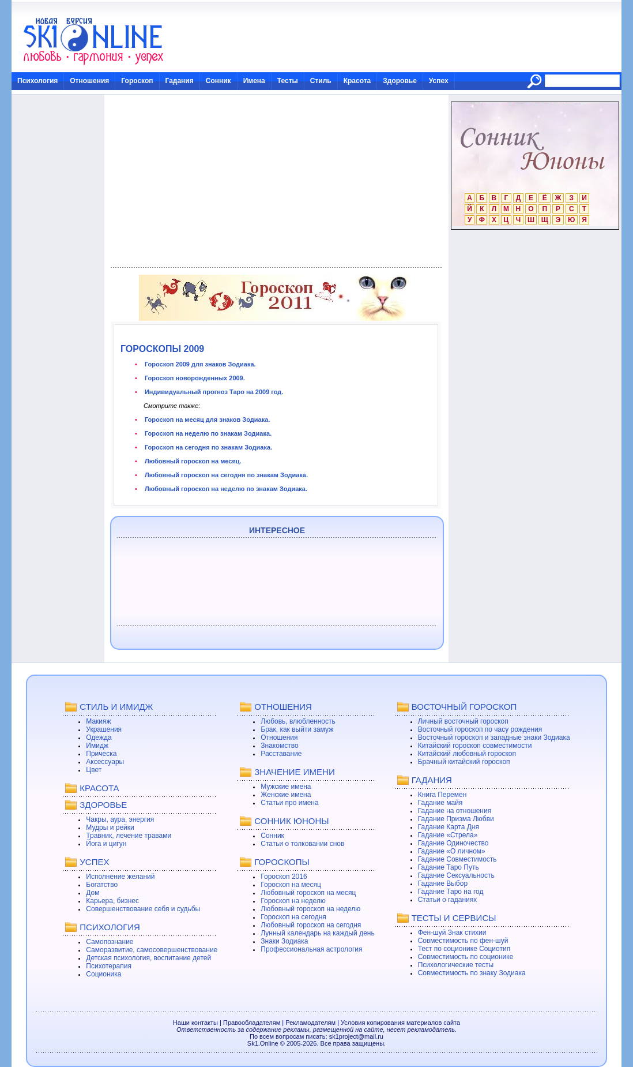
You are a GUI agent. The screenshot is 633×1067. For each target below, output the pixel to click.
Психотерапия (108, 966)
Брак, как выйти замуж (297, 729)
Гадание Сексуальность (456, 875)
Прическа (101, 754)
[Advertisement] (276, 181)
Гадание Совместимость (457, 859)
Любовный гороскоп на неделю (310, 909)
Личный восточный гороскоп (463, 721)
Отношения (89, 81)
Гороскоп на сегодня (293, 917)
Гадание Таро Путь (448, 867)
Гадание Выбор (443, 883)
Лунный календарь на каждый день (317, 933)
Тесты (287, 81)
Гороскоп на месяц (291, 885)
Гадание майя (440, 803)
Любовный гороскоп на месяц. (192, 461)
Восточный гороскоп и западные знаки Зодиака (494, 737)
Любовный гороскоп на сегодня (311, 925)
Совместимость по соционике (466, 957)
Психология (37, 81)
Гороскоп (137, 81)
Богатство (102, 885)
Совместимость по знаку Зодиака (472, 973)
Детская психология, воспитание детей (148, 958)
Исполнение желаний (120, 877)
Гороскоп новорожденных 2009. (194, 378)
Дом (92, 893)
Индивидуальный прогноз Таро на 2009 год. (213, 391)
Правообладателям (251, 1022)
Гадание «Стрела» (448, 835)
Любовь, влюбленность (298, 721)
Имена (254, 81)
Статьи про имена (289, 803)
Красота (357, 81)
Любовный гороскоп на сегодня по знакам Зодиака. (225, 474)
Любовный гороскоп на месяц (308, 893)
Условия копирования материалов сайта (400, 1022)
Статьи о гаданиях (447, 900)
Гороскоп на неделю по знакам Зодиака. (207, 433)
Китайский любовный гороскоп (467, 754)
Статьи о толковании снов (302, 844)
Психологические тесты (456, 965)
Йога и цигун (106, 844)
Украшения (104, 729)
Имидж (97, 746)
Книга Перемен (442, 795)
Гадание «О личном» (451, 851)
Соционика (103, 974)
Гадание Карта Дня (448, 827)
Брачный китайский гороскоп (464, 762)
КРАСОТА (99, 788)
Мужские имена (286, 787)
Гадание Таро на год (451, 892)
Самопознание (109, 942)
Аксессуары (105, 762)
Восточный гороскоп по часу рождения (480, 729)
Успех (439, 81)
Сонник (218, 81)
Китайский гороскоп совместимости (475, 746)
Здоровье (400, 81)
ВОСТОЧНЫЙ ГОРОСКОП (464, 707)
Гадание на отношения (454, 811)
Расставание (281, 754)
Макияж (98, 721)
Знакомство (279, 746)
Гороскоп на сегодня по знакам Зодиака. (207, 447)
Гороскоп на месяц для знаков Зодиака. (206, 419)
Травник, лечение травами (128, 836)
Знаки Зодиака (284, 941)
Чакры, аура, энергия (120, 819)
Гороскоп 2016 (284, 877)
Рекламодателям (310, 1022)
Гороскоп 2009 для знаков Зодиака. (199, 364)
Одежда (98, 737)
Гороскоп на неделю (293, 901)
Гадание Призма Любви (456, 819)
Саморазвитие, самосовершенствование (151, 950)
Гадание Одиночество (453, 843)
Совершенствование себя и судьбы (143, 909)
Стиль (320, 81)
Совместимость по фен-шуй (463, 941)
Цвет (93, 770)
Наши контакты (195, 1022)
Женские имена (286, 795)
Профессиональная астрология (311, 949)
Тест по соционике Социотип (464, 949)
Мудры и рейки (110, 827)
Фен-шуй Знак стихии (452, 933)
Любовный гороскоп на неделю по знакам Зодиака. (225, 488)
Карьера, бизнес (112, 901)
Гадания (179, 81)
